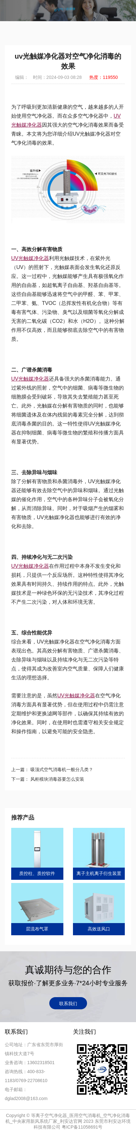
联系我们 (68, 1003)
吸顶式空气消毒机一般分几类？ (61, 769)
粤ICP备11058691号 (82, 1127)
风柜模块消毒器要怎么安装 (56, 779)
